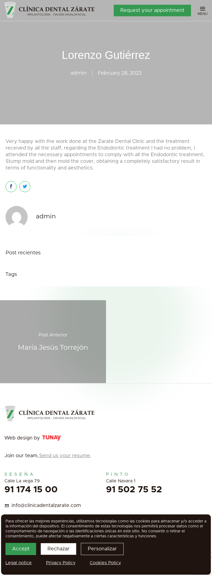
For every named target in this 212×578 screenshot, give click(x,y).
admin (78, 73)
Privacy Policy (60, 563)
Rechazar (58, 548)
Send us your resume (64, 455)
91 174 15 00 (31, 489)
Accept (21, 548)
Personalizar (102, 548)
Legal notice (19, 563)
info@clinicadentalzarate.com (46, 505)
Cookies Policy (105, 563)
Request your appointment (152, 10)
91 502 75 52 (134, 489)
